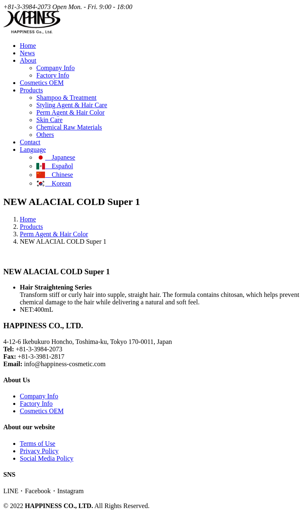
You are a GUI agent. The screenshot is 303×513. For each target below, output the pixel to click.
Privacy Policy (39, 450)
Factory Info (52, 75)
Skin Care (49, 119)
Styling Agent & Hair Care (71, 104)
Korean (53, 183)
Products (31, 226)
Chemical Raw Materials (69, 127)
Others (45, 134)
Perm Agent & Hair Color (70, 112)
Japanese (55, 157)
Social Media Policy (46, 458)
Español (54, 165)
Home (28, 45)
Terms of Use (37, 443)
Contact (30, 142)
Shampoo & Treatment (66, 97)
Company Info (55, 67)
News (27, 52)
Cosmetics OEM (42, 82)
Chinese (54, 174)
